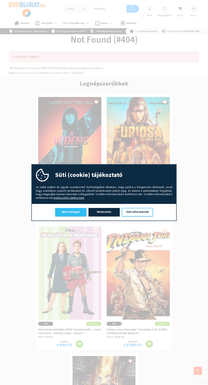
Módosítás (104, 212)
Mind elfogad (71, 212)
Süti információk (137, 212)
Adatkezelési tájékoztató (68, 198)
